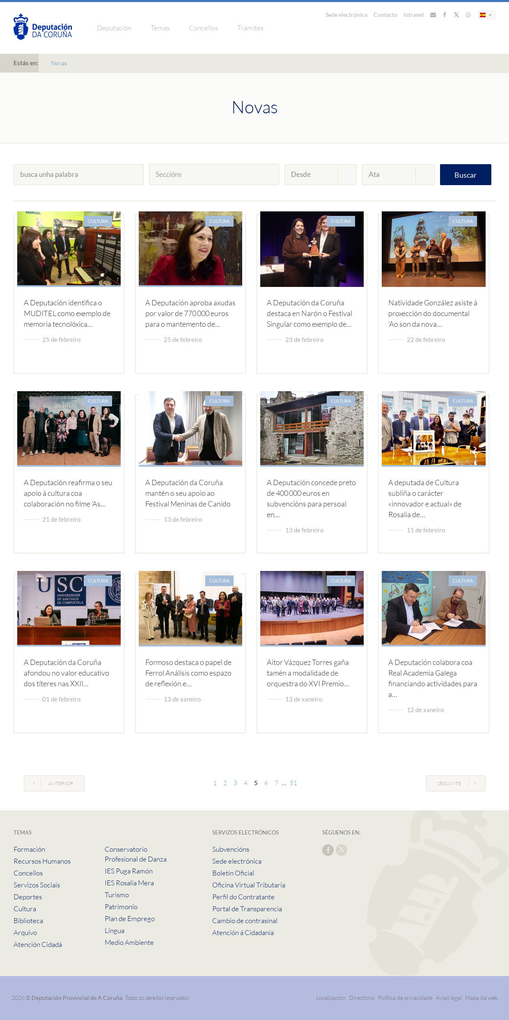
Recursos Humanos (42, 861)
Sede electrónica (346, 14)
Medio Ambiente (129, 942)
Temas (160, 27)
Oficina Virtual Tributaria (248, 884)
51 (293, 783)
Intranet (414, 14)
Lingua (114, 930)
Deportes (28, 896)
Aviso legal (449, 997)
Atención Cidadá (38, 944)
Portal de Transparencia (247, 908)
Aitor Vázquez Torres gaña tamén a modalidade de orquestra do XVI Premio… (308, 673)
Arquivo (25, 932)
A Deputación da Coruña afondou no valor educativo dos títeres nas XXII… (66, 673)
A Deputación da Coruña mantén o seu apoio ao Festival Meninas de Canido (188, 493)
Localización (331, 997)
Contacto (385, 14)
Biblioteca (28, 920)
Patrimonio (121, 906)
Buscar (465, 174)
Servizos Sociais (37, 884)
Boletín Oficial (233, 873)
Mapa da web (481, 997)
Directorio (362, 997)
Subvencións (230, 849)
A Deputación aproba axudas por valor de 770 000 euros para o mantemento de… (190, 313)
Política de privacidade (406, 997)
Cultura (25, 908)
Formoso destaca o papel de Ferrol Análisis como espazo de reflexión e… (188, 673)
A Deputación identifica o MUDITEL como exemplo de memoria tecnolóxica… (67, 313)
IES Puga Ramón (129, 870)
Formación (29, 849)
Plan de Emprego (130, 918)
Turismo (117, 894)
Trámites (250, 27)
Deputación (114, 27)
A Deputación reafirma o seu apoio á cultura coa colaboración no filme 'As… (68, 493)
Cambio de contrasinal (244, 920)
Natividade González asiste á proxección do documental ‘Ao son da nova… (432, 313)
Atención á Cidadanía (243, 932)
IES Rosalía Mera (129, 882)
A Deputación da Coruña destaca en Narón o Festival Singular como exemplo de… (309, 313)
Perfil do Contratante (243, 896)
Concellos (203, 27)
